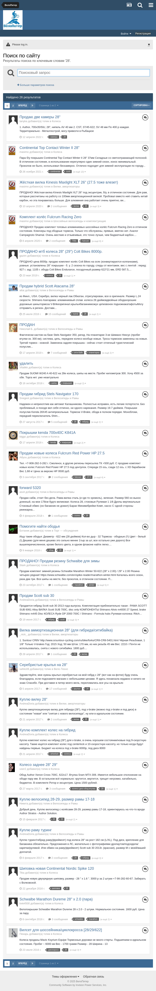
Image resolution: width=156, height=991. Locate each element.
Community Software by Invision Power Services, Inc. (78, 985)
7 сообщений (57, 352)
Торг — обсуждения (66, 530)
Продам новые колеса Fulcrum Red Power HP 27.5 (62, 453)
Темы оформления (65, 976)
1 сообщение (57, 515)
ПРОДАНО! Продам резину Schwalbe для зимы (60, 561)
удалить (26, 363)
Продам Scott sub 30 (37, 596)
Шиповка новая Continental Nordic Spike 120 (57, 868)
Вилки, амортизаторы (66, 186)
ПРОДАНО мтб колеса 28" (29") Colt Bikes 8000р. (61, 251)
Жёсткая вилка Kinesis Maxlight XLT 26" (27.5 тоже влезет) (69, 182)
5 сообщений (57, 421)
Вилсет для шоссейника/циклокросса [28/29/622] (61, 930)
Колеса (56, 121)
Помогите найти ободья (40, 526)
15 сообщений (55, 314)
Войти (126, 33)
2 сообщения (57, 206)
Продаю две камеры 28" (40, 117)
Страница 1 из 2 (48, 105)
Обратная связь (93, 976)
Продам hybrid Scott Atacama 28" (47, 286)
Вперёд (22, 105)
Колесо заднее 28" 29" (38, 765)
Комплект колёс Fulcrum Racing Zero (50, 217)
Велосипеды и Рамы (61, 290)
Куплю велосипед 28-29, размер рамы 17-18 (57, 799)
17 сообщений (56, 688)
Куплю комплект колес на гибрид (47, 730)
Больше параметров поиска (35, 84)
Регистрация (143, 33)
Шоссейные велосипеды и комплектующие (79, 221)
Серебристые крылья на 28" (43, 665)
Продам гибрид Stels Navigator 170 (49, 394)
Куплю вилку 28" (33, 699)
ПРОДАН (27, 325)
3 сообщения (55, 788)
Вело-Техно (61, 669)
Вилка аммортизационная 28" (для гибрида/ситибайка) (66, 630)
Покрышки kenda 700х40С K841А (48, 433)
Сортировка (142, 105)
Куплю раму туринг (36, 830)
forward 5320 (30, 488)
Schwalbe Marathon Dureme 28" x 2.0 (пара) (56, 899)
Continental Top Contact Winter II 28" (49, 148)
